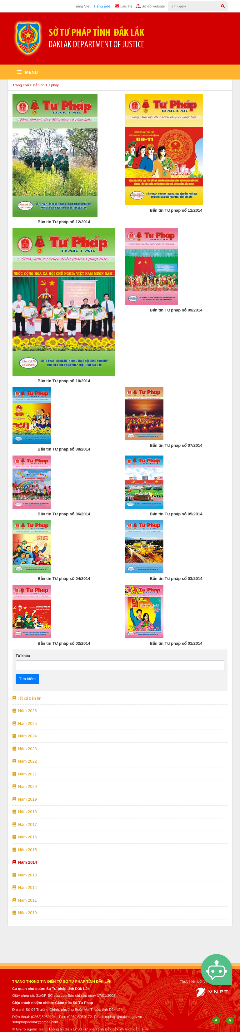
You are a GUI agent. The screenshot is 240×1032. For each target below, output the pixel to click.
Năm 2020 (24, 786)
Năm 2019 (24, 799)
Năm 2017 (24, 824)
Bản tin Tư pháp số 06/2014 (64, 514)
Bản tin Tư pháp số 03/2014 (176, 578)
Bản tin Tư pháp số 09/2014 (176, 310)
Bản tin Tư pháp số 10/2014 (64, 381)
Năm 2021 (24, 774)
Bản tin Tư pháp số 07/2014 (176, 445)
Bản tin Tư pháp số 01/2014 (176, 643)
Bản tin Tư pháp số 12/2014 (64, 221)
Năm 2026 (24, 710)
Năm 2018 (24, 811)
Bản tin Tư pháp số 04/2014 (64, 578)
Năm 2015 (24, 849)
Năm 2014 (24, 862)
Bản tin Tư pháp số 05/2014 (176, 514)
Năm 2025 (24, 723)
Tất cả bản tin (26, 698)
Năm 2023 (24, 748)
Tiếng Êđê (101, 6)
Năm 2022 (24, 761)
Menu (27, 72)
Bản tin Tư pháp (46, 85)
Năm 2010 (24, 912)
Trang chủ (20, 85)
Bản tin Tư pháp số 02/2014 (64, 643)
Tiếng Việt (82, 6)
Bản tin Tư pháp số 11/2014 (176, 210)
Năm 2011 (24, 900)
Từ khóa (23, 655)
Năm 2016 (24, 837)
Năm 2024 (24, 736)
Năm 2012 (24, 887)
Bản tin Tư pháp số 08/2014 (64, 449)
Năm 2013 (24, 875)
